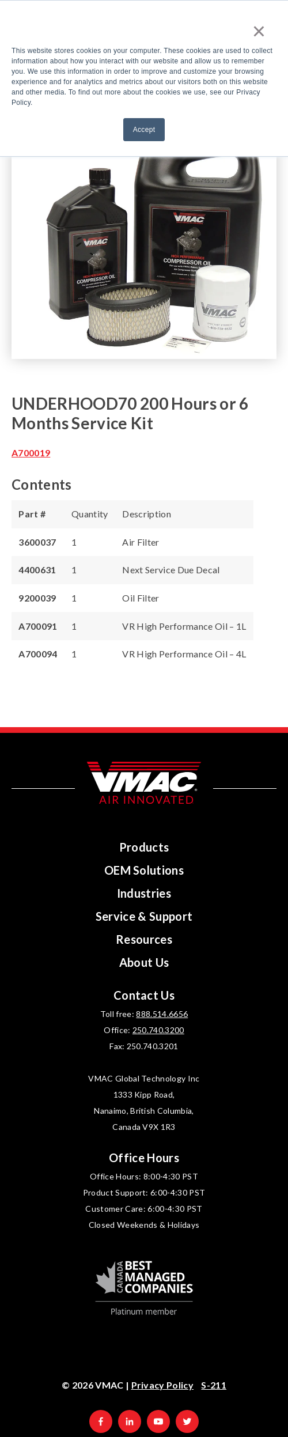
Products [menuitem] (144, 847)
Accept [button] (144, 130)
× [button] (259, 31)
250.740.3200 (158, 1030)
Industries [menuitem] (144, 893)
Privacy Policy (162, 1384)
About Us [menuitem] (144, 962)
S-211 (213, 1384)
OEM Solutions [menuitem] (144, 870)
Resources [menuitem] (144, 939)
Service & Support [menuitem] (144, 916)
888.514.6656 (162, 1014)
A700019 (31, 452)
